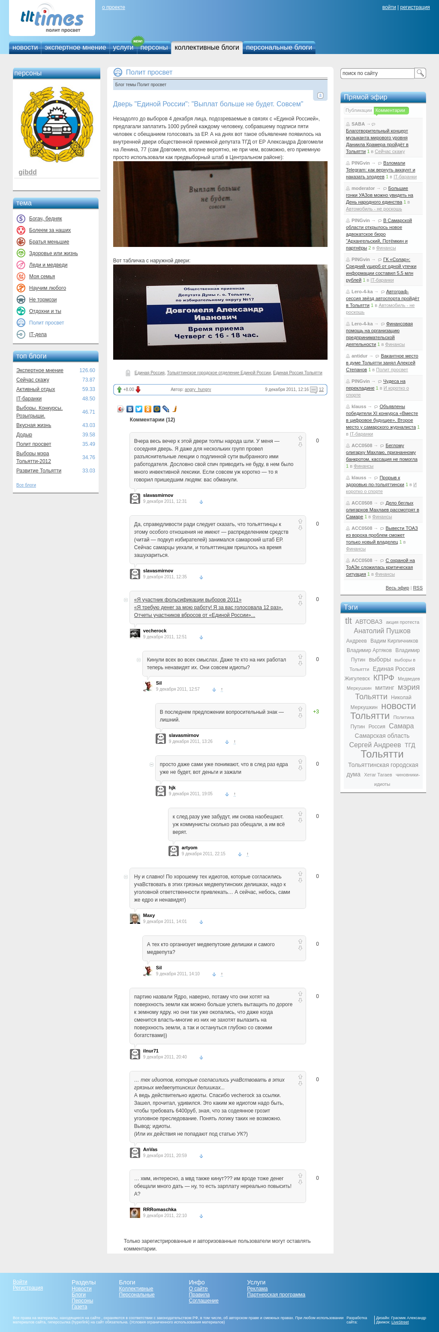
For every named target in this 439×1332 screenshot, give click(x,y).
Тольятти (382, 754)
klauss (359, 406)
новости (25, 47)
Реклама (257, 1289)
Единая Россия (150, 372)
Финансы (386, 247)
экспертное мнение (75, 47)
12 (321, 389)
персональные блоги (279, 47)
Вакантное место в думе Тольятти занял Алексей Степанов (382, 362)
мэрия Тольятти (387, 692)
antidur (359, 355)
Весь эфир (397, 587)
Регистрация (28, 1288)
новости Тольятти (383, 711)
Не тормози (43, 300)
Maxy (149, 915)
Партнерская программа (276, 1295)
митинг (384, 687)
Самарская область (382, 735)
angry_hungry (198, 389)
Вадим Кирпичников (394, 641)
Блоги (79, 1295)
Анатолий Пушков (382, 630)
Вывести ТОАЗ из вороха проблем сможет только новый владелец (382, 535)
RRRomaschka (160, 1209)
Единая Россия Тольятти (297, 372)
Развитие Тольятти (38, 471)
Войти (20, 1282)
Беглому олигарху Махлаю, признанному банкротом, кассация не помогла (382, 452)
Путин (358, 727)
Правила (199, 1295)
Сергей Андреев (375, 745)
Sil (159, 683)
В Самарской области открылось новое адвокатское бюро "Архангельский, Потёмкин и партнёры (379, 234)
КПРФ (383, 678)
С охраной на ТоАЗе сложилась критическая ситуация (380, 567)
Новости (81, 1289)
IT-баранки (29, 399)
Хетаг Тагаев (378, 774)
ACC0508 (362, 445)
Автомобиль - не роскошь (374, 208)
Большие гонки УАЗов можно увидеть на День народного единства (379, 195)
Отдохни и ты (45, 311)
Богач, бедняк (45, 219)
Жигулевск (357, 679)
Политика (403, 717)
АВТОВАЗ (368, 621)
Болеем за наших (50, 230)
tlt (348, 620)
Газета (79, 1307)
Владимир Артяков (369, 650)
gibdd (27, 172)
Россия (376, 727)
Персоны (82, 1301)
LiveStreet (400, 1322)
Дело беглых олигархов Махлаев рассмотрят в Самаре (382, 509)
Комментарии (390, 110)
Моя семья (42, 277)
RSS (418, 587)
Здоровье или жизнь (53, 253)
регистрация (415, 7)
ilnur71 (151, 1050)
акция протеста (402, 622)
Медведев (409, 678)
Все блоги (26, 485)
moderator (363, 188)
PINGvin (361, 162)
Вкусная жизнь (33, 425)
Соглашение (203, 1301)
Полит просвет (33, 444)
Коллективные (136, 1289)
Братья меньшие (49, 242)
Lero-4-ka (362, 291)
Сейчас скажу (32, 380)
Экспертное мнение (39, 370)
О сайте (198, 1289)
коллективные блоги (206, 47)
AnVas (150, 1149)
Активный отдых (35, 389)
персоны (154, 47)
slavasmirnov (158, 495)
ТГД (410, 745)
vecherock (154, 630)
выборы (380, 659)
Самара (401, 726)
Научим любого (47, 288)
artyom (190, 847)
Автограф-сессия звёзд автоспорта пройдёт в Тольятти (382, 298)
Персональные (137, 1295)
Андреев (356, 641)
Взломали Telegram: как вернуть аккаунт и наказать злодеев (380, 169)
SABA (358, 123)
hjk (172, 787)
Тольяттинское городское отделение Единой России (219, 372)
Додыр (24, 435)
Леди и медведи (48, 265)
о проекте (113, 7)
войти (389, 7)
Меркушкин (359, 688)
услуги (123, 47)
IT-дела (38, 334)
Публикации (359, 110)
